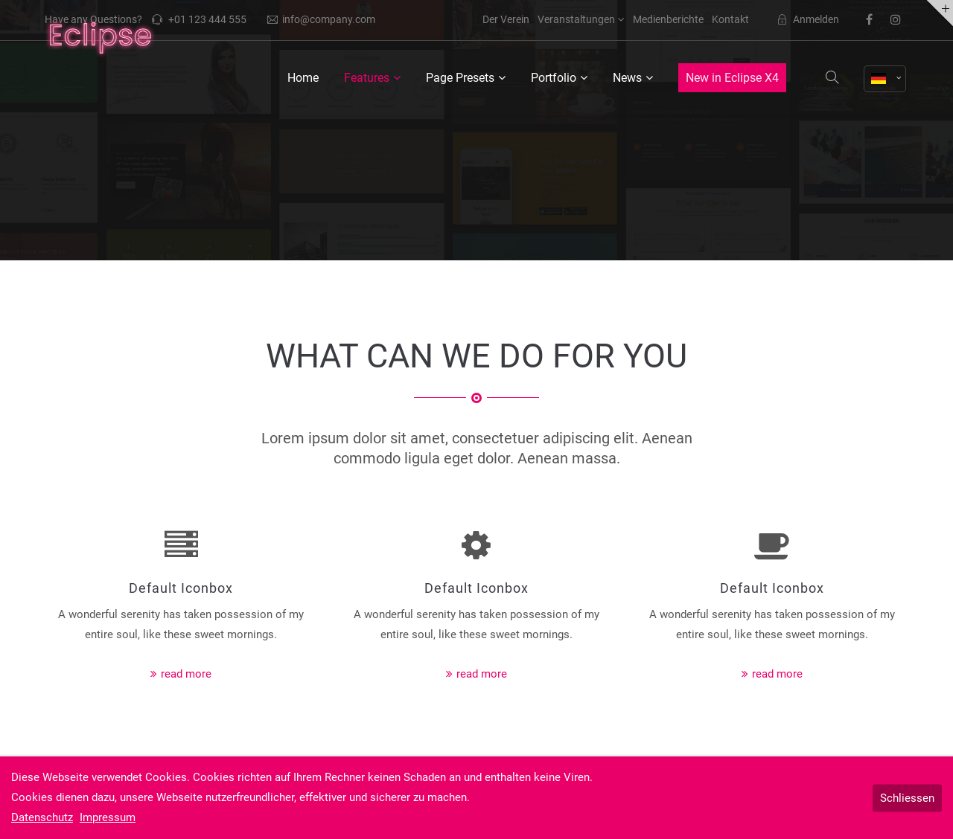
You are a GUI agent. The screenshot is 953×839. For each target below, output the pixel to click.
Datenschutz (42, 817)
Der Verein (505, 19)
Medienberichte (668, 19)
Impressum (108, 817)
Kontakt (730, 19)
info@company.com (321, 19)
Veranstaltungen (576, 19)
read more (186, 674)
